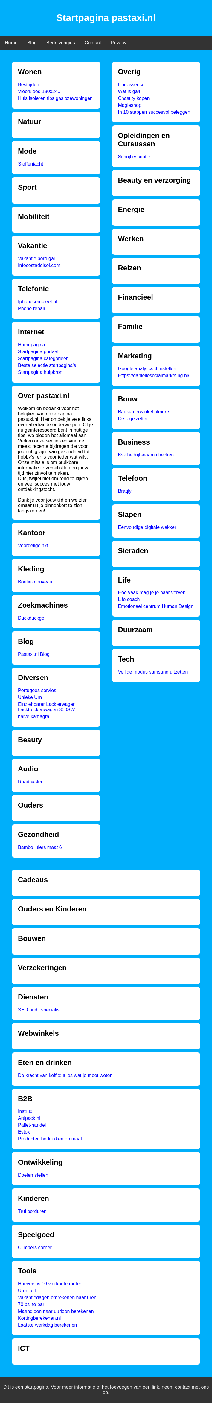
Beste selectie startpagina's (47, 365)
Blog (32, 42)
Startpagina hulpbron (40, 372)
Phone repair (31, 308)
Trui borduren (32, 1211)
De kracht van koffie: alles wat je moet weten (65, 1075)
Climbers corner (35, 1247)
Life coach (129, 599)
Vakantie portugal (36, 258)
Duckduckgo (31, 618)
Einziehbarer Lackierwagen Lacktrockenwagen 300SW (47, 707)
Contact (93, 42)
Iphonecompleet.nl (37, 301)
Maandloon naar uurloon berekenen (56, 1311)
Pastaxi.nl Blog (34, 654)
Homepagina (31, 344)
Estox (24, 1131)
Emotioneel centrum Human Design (156, 606)
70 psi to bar (31, 1304)
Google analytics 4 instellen (147, 368)
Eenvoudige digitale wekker (147, 527)
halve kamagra (33, 716)
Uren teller (29, 1290)
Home (11, 42)
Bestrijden (28, 84)
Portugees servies (37, 690)
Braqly (125, 491)
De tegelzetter (133, 418)
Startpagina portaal (38, 351)
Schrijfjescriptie (134, 156)
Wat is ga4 (129, 91)
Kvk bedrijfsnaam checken (146, 454)
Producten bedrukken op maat (50, 1138)
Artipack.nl (29, 1118)
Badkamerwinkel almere (143, 411)
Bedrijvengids (60, 42)
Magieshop (129, 105)
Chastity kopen (134, 98)
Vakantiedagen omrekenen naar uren (57, 1297)
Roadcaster (30, 781)
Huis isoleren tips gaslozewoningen (55, 98)
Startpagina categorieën (43, 358)
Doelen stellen (33, 1175)
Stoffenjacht (30, 163)
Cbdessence (131, 84)
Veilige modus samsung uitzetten (153, 671)
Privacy (118, 42)
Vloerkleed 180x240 (39, 91)
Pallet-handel (32, 1125)
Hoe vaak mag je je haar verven (152, 592)
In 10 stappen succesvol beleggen (154, 112)
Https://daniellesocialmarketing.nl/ (153, 375)
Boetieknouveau (35, 581)
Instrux (25, 1111)
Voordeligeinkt (33, 545)
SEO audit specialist (39, 1009)
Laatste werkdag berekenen (47, 1325)
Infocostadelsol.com (39, 265)
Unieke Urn (30, 697)
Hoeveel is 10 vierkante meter (49, 1283)
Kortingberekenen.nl (39, 1318)
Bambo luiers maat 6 (40, 847)
